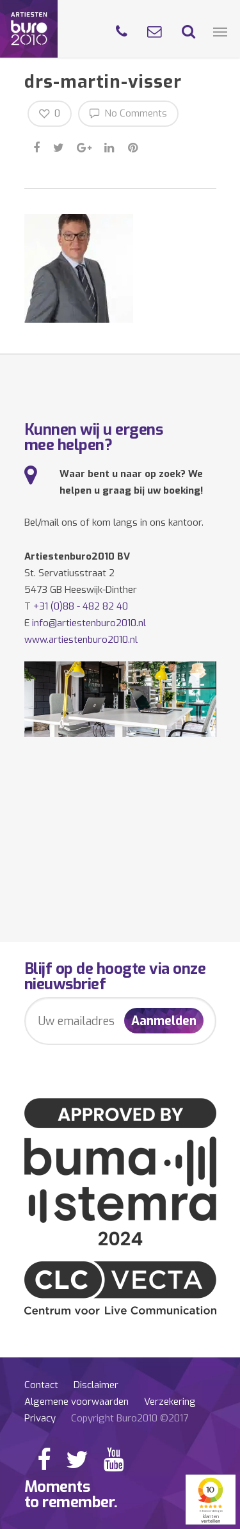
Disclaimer (96, 1385)
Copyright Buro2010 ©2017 (129, 1418)
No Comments (128, 113)
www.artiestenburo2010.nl (81, 639)
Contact (41, 1385)
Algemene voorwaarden (76, 1401)
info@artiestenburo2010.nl (89, 623)
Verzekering (170, 1401)
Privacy (40, 1418)
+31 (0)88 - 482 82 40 (80, 606)
